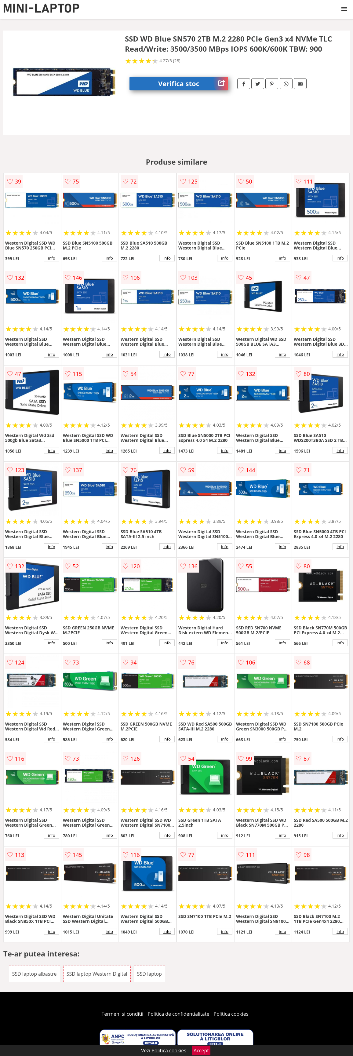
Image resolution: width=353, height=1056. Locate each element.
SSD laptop (149, 973)
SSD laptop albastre (34, 973)
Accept (201, 1050)
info (51, 258)
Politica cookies (231, 1013)
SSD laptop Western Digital (97, 973)
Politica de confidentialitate (178, 1013)
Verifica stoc (193, 83)
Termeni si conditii (123, 1013)
